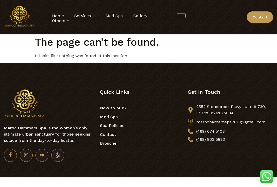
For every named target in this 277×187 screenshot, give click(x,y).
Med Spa (114, 15)
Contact (260, 17)
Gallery (140, 15)
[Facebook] (10, 155)
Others (60, 20)
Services (84, 15)
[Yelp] (57, 155)
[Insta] (26, 155)
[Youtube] (41, 155)
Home (58, 15)
